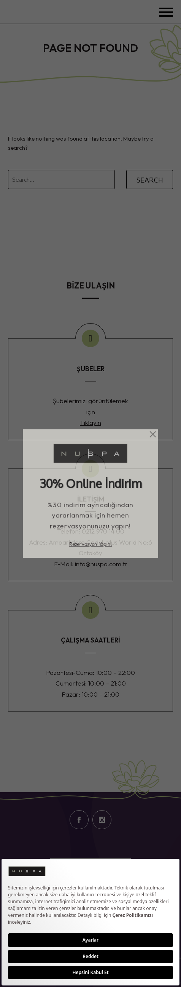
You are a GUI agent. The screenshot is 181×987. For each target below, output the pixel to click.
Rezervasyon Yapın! (90, 549)
